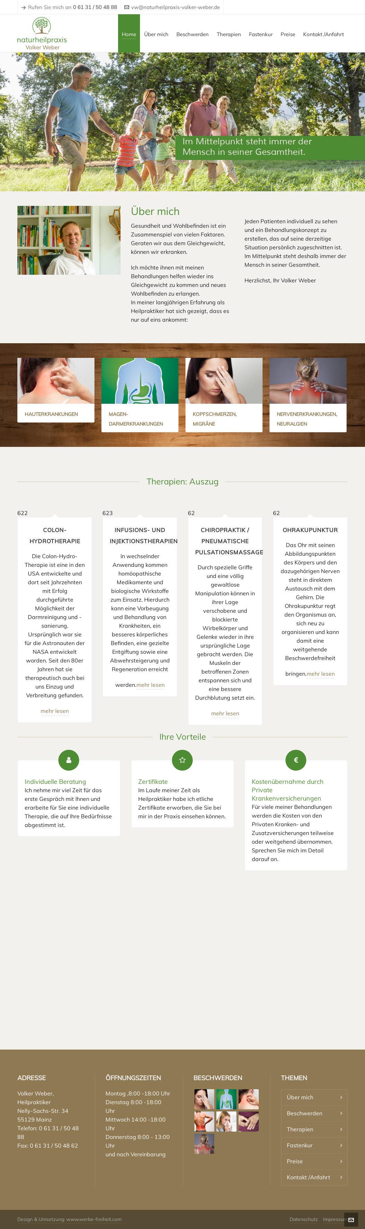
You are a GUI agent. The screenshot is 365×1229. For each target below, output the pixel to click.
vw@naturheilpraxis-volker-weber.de (172, 7)
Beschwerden (304, 1113)
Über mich (300, 1097)
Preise (295, 1161)
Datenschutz (304, 1219)
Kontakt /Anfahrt (308, 1177)
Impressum (335, 1219)
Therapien (300, 1129)
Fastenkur (300, 1145)
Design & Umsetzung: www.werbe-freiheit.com (69, 1219)
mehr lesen (55, 710)
